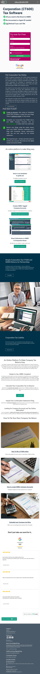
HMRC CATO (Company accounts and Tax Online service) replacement (23, 412)
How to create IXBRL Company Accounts (20, 487)
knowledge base (11, 124)
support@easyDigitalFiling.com (11, 631)
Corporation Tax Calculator (13, 387)
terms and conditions (18, 52)
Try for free (20, 395)
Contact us (7, 630)
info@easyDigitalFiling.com (11, 661)
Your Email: (12, 41)
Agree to (16, 53)
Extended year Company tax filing (20, 522)
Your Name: (12, 36)
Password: (17, 47)
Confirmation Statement (11, 402)
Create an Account (12, 112)
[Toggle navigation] (37, 2)
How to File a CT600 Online (20, 246)
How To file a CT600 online (20, 451)
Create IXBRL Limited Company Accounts (20, 213)
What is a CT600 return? (20, 181)
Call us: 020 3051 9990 (21, 2)
